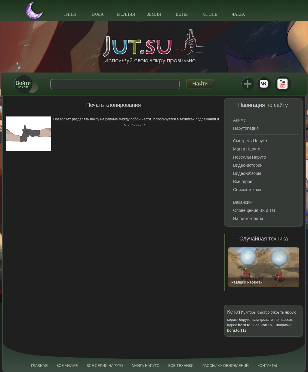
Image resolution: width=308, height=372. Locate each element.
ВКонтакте (264, 84)
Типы (69, 14)
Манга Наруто (246, 149)
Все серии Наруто (105, 366)
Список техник (247, 189)
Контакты (267, 366)
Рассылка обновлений (225, 366)
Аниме (239, 120)
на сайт (23, 84)
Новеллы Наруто (249, 157)
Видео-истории (248, 165)
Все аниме (67, 366)
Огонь (210, 14)
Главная (39, 366)
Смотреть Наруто (250, 140)
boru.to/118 (237, 330)
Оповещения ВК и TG (254, 210)
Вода (97, 14)
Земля (154, 14)
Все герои (242, 181)
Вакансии (242, 202)
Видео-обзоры (247, 173)
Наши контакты (248, 218)
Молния (126, 14)
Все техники (180, 366)
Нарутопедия (246, 128)
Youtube (282, 83)
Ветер (182, 14)
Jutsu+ (247, 83)
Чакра (238, 14)
